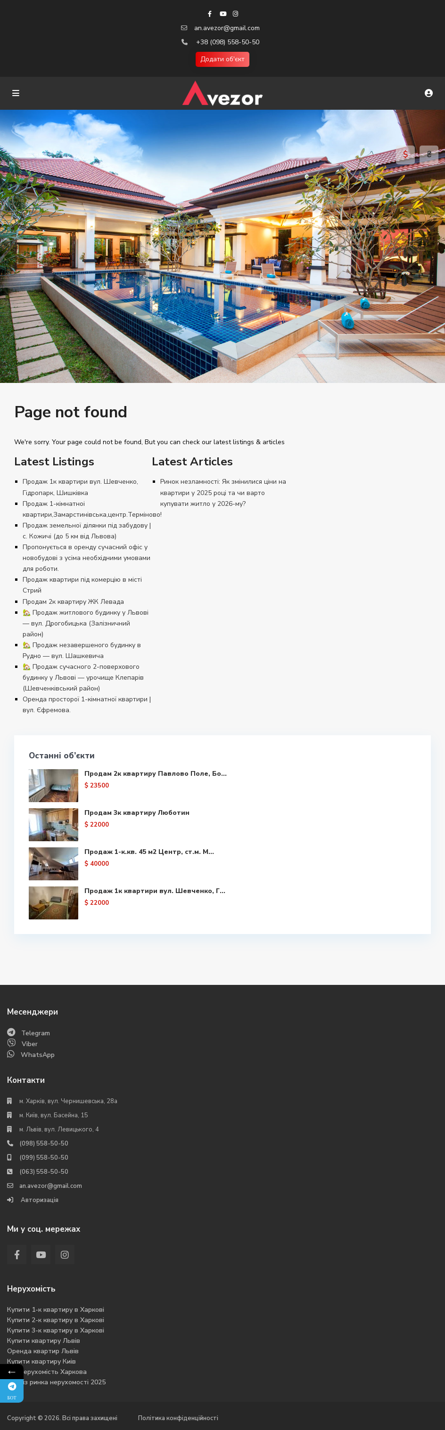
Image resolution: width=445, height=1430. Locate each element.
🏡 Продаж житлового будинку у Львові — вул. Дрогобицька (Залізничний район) (85, 623)
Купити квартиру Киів (41, 1361)
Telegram (35, 1033)
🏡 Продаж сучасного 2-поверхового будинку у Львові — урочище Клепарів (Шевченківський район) (83, 677)
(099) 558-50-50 (43, 1158)
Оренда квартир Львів (43, 1351)
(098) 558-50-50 (43, 1143)
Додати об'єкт (222, 59)
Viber (30, 1044)
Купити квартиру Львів (43, 1340)
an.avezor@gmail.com (227, 28)
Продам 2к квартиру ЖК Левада (73, 601)
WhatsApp (38, 1054)
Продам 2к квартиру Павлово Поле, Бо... (155, 773)
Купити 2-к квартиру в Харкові (55, 1320)
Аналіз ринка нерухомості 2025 (56, 1382)
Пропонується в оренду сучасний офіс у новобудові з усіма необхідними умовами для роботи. (86, 558)
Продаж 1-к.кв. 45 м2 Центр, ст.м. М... (149, 851)
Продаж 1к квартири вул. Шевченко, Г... (154, 890)
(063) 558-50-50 (43, 1172)
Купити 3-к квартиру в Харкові (55, 1330)
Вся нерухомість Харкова (47, 1371)
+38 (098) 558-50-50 (227, 42)
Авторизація (38, 1200)
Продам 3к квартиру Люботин (137, 812)
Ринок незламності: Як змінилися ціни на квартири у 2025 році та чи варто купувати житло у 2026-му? (223, 492)
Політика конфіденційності (178, 1418)
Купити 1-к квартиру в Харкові (55, 1309)
